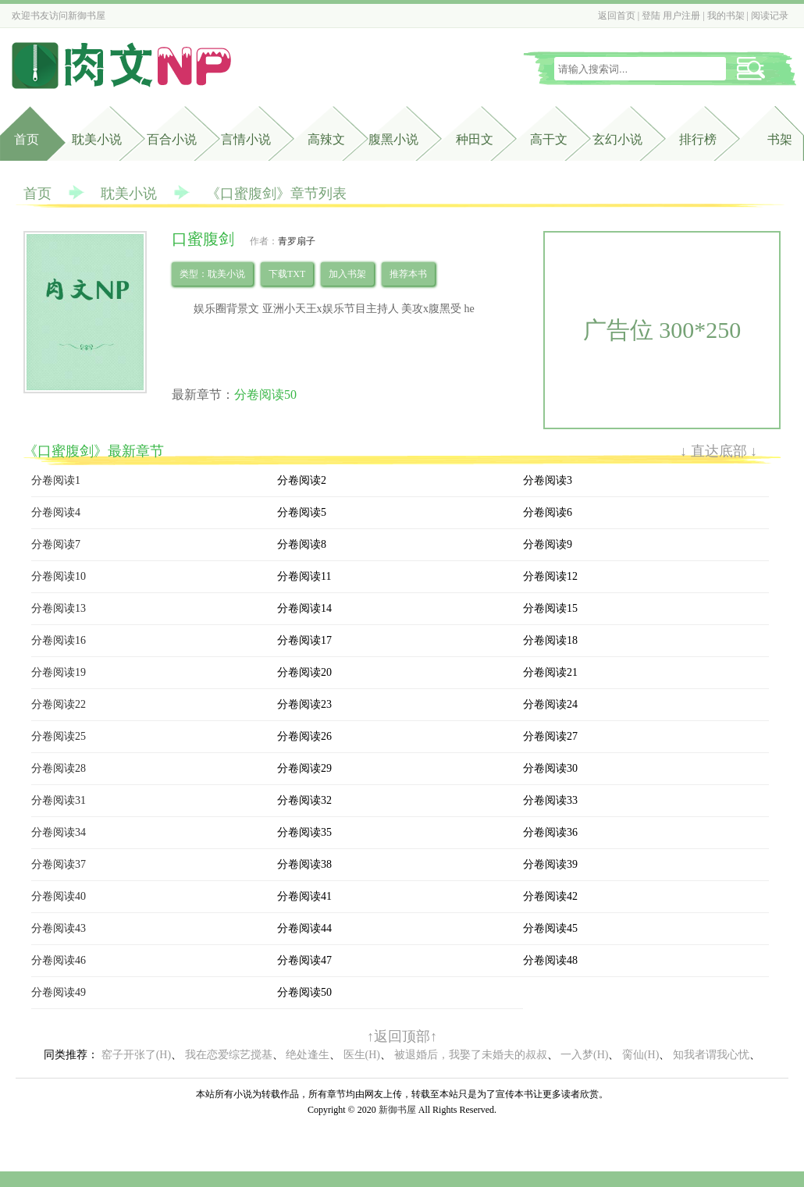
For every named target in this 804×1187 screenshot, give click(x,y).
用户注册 (681, 15)
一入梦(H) (584, 1055)
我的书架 (726, 15)
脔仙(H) (640, 1055)
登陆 (651, 15)
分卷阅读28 (58, 768)
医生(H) (361, 1055)
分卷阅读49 (58, 992)
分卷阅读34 (58, 832)
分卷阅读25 (58, 736)
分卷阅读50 (265, 394)
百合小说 (172, 139)
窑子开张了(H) (136, 1055)
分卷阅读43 (58, 928)
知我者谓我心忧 (711, 1055)
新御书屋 (86, 15)
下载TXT (287, 273)
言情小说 (246, 139)
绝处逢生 (307, 1055)
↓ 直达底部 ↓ (718, 451)
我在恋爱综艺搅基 (228, 1055)
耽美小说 (97, 139)
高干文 (548, 139)
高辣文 (326, 139)
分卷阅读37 (58, 864)
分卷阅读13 (58, 608)
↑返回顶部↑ (402, 1036)
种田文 (474, 139)
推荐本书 (408, 273)
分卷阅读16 (58, 640)
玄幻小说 (617, 139)
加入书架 (347, 273)
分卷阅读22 (58, 704)
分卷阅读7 (55, 544)
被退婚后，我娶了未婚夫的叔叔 (470, 1055)
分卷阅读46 (58, 960)
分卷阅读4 (55, 512)
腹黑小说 (393, 139)
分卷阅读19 (58, 672)
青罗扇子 (296, 241)
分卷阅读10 (58, 576)
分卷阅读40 (58, 896)
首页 (26, 139)
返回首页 (616, 15)
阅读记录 (769, 15)
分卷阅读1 (55, 480)
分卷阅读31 (58, 800)
